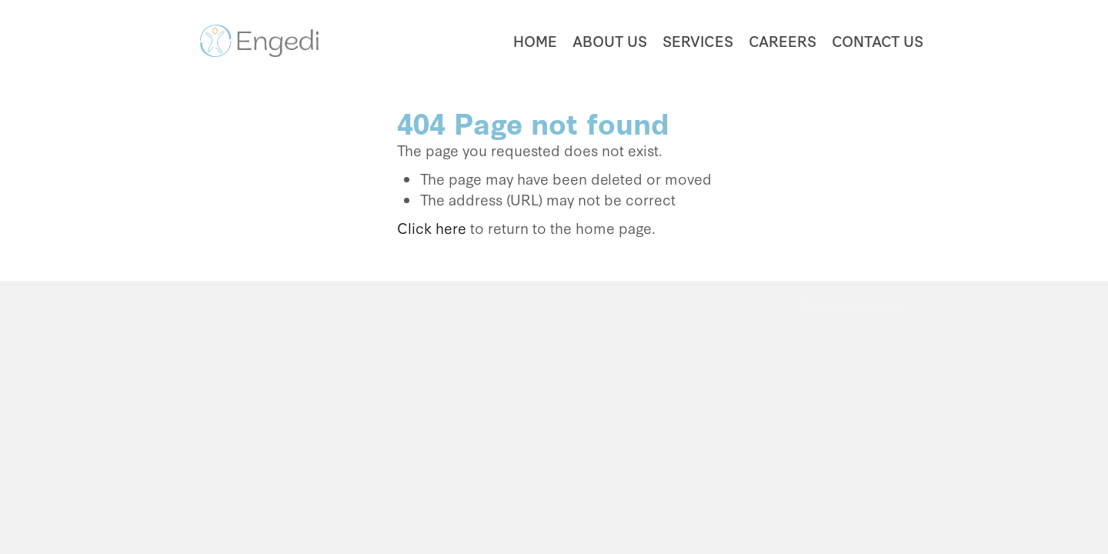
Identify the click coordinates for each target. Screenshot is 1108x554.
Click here (431, 227)
